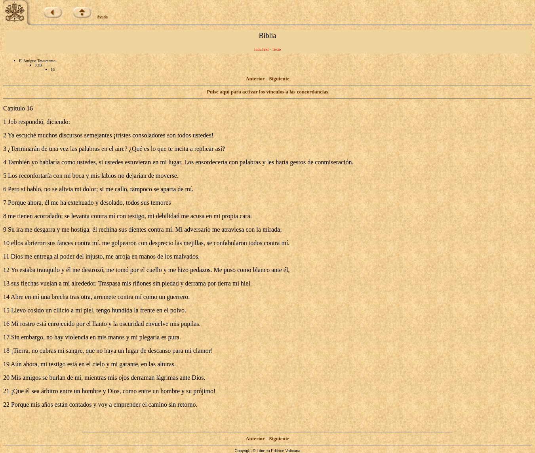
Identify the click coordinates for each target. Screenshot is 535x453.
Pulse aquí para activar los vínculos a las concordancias (267, 92)
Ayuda (102, 17)
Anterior (255, 79)
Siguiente (279, 79)
